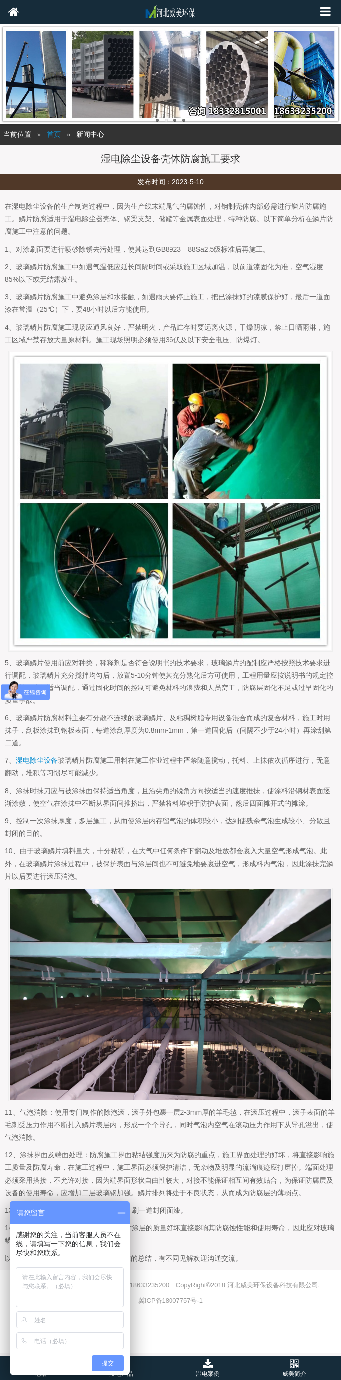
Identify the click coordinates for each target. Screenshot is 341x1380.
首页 (54, 134)
